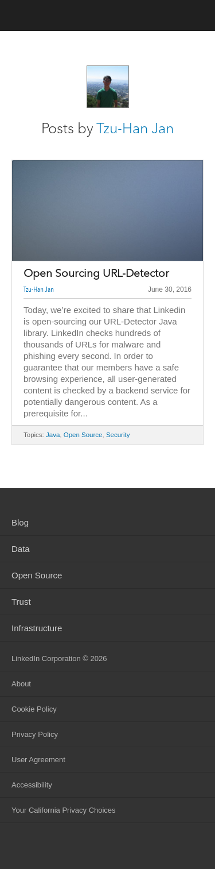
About (21, 683)
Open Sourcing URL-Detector (96, 273)
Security (118, 434)
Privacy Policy (34, 734)
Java (53, 434)
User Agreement (38, 759)
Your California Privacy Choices (63, 810)
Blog (20, 522)
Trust (21, 602)
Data (20, 549)
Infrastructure (36, 628)
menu (195, 16)
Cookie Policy (34, 709)
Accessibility (31, 785)
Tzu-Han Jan (135, 128)
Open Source (83, 434)
